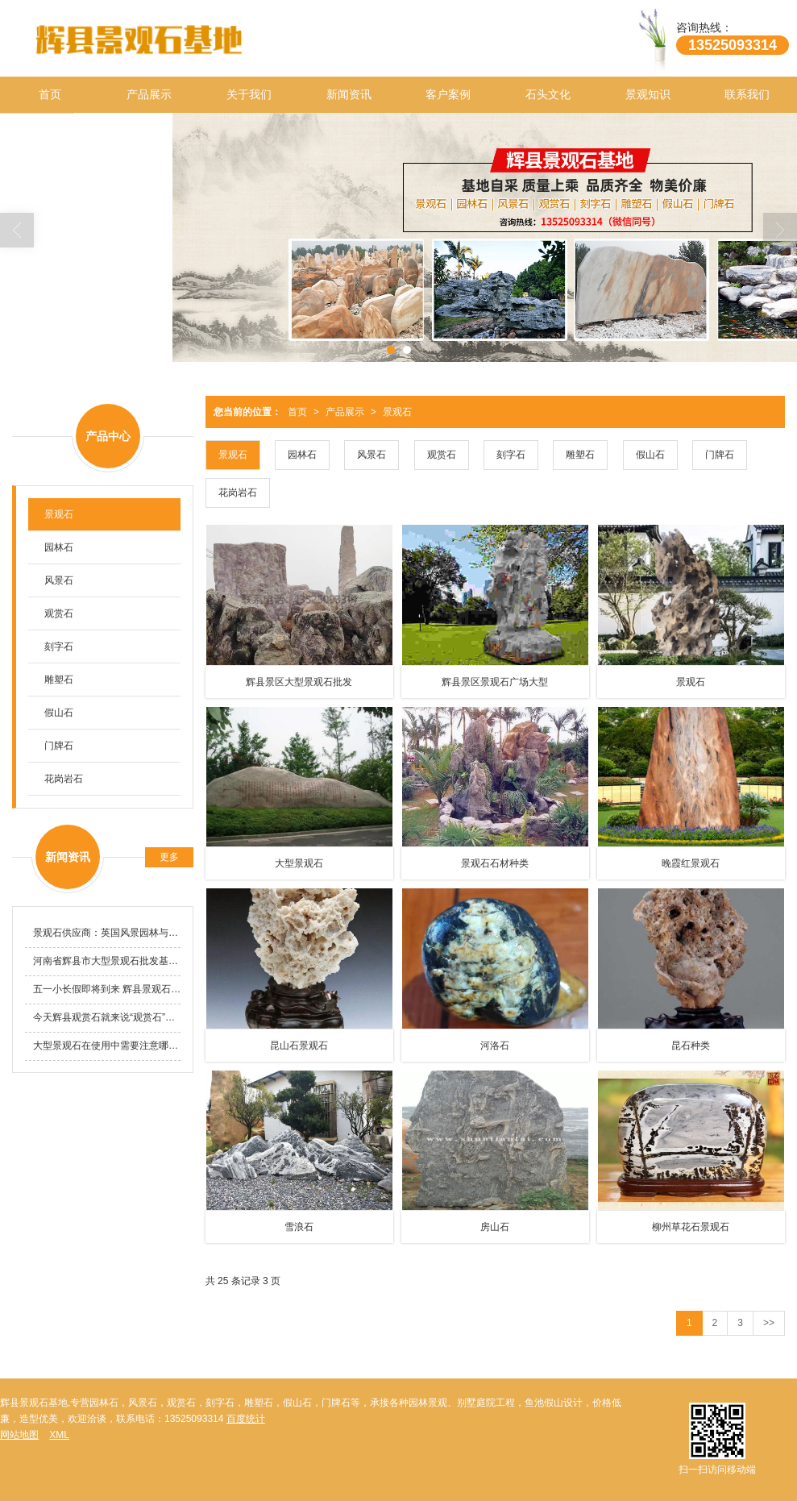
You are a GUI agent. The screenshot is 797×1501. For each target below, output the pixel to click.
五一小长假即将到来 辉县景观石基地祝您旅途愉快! (107, 989)
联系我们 (747, 94)
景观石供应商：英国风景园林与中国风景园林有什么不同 (107, 932)
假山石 (650, 454)
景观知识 (647, 94)
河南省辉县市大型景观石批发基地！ (107, 961)
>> (768, 1322)
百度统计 (245, 1418)
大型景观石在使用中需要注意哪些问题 (107, 1045)
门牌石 (719, 454)
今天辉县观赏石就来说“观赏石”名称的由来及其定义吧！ (107, 1017)
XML (59, 1435)
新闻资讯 (349, 94)
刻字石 (510, 454)
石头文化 (548, 94)
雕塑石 (580, 454)
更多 (169, 857)
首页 (50, 94)
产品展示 (149, 94)
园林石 (302, 454)
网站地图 (19, 1435)
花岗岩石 (237, 492)
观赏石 (441, 454)
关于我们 (249, 94)
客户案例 (448, 94)
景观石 (397, 412)
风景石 (371, 454)
